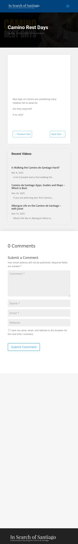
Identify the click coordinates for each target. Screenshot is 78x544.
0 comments (38, 33)
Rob (13, 33)
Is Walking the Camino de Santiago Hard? (35, 167)
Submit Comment (24, 347)
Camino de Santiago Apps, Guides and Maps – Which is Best (38, 186)
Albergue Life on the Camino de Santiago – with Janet (36, 207)
